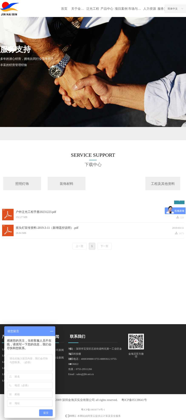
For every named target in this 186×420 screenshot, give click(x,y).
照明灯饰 (22, 184)
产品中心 (107, 8)
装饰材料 (66, 184)
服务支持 (164, 8)
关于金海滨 (78, 8)
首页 (64, 8)
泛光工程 (92, 8)
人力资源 (149, 8)
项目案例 (121, 8)
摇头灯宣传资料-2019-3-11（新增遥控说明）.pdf (47, 227)
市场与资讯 (135, 8)
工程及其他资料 (163, 184)
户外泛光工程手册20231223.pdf (36, 211)
